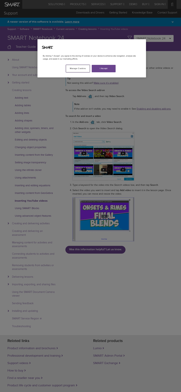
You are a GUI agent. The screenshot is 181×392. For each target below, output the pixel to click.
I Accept (104, 68)
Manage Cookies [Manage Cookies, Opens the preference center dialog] (78, 68)
